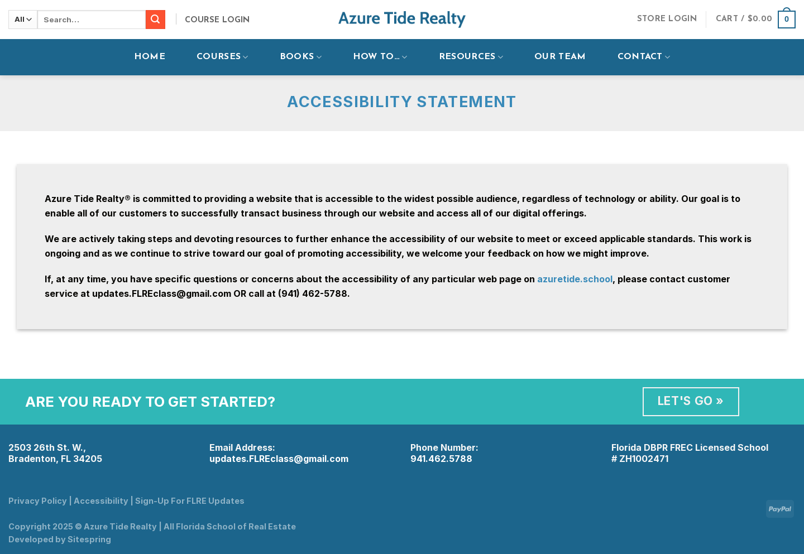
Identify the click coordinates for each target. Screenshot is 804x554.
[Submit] (155, 19)
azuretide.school (574, 279)
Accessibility (101, 500)
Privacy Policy (37, 500)
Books (301, 57)
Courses (222, 57)
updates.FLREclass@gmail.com (278, 458)
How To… (380, 57)
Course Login (217, 20)
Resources (471, 57)
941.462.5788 (441, 458)
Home (149, 56)
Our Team (560, 56)
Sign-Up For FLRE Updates (190, 500)
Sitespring (89, 539)
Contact (644, 57)
